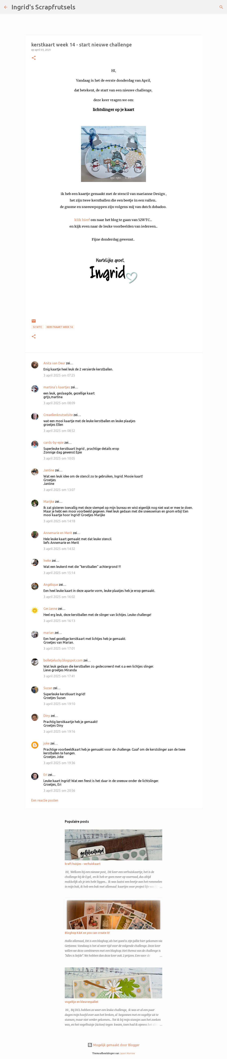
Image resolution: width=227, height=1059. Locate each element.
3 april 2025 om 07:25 (59, 375)
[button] (33, 58)
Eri (45, 774)
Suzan (47, 688)
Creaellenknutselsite (58, 415)
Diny (46, 715)
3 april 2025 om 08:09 (59, 403)
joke (46, 743)
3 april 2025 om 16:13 (59, 621)
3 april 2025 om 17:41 (59, 676)
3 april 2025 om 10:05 (59, 458)
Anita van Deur (54, 363)
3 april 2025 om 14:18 (59, 521)
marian (48, 632)
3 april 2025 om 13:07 (59, 490)
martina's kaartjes (56, 387)
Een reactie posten (44, 800)
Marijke (48, 501)
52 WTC (37, 327)
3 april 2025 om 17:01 (59, 648)
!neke (47, 560)
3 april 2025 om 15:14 (59, 573)
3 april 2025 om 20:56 (59, 790)
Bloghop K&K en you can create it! (87, 932)
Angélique (51, 584)
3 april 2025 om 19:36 (59, 763)
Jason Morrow (127, 1053)
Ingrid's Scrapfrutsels (43, 7)
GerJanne (50, 608)
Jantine (48, 470)
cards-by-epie (53, 442)
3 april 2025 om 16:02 (59, 597)
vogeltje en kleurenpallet (81, 1001)
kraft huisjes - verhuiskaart (83, 863)
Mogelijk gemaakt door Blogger (113, 1045)
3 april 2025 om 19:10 (59, 704)
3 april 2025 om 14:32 (59, 549)
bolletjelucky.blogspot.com (63, 660)
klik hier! (82, 220)
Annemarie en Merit (57, 533)
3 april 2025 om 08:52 (59, 431)
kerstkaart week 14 (60, 327)
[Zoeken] (81, 7)
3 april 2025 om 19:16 (59, 731)
